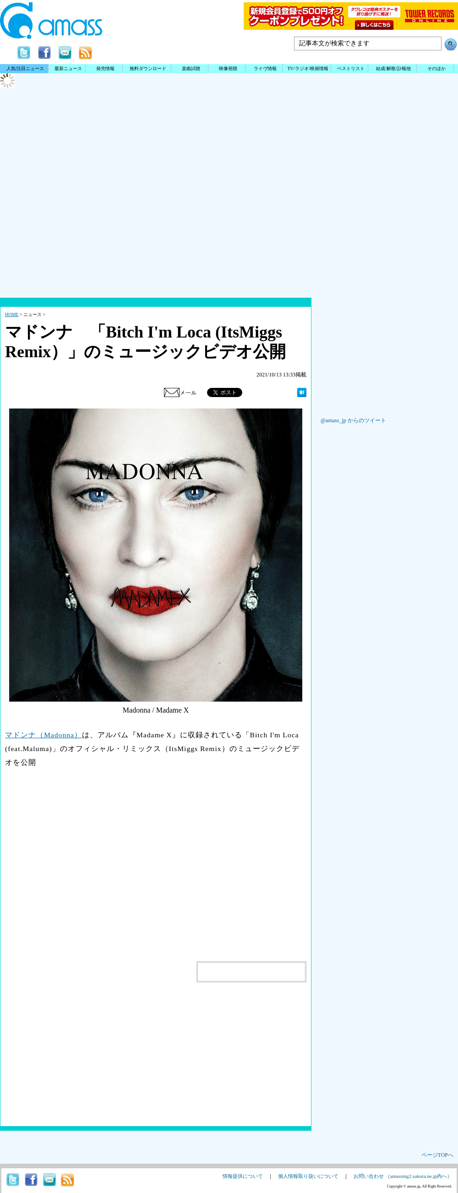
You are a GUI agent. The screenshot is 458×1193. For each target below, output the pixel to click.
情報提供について (243, 1176)
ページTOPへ (437, 1155)
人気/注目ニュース (25, 68)
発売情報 (105, 68)
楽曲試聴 (191, 68)
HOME (11, 314)
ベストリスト (351, 68)
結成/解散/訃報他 (393, 68)
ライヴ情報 (265, 68)
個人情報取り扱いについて (308, 1176)
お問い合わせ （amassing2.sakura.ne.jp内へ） (403, 1176)
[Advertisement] (229, 224)
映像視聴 (228, 68)
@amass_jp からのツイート (353, 420)
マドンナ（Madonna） (43, 735)
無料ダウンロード (148, 68)
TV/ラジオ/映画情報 (307, 68)
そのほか (436, 68)
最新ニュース (68, 68)
